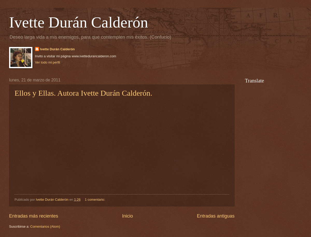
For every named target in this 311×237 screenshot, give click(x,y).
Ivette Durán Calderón (78, 22)
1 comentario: (95, 199)
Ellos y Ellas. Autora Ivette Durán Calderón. (83, 93)
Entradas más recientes (33, 216)
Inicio (127, 216)
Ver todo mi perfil (47, 62)
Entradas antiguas (216, 216)
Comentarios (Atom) (45, 226)
